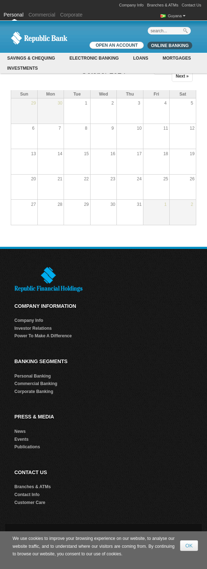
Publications (27, 446)
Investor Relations (33, 328)
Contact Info (27, 494)
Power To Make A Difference (43, 335)
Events (21, 439)
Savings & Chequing (31, 58)
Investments (22, 68)
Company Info (131, 5)
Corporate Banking (33, 391)
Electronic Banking (94, 58)
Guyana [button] (176, 16)
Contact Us (191, 5)
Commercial (41, 15)
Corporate (71, 15)
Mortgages (176, 58)
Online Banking (170, 45)
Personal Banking (32, 376)
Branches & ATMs (162, 5)
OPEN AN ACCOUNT (117, 45)
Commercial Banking (35, 383)
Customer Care (29, 502)
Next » (182, 76)
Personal (14, 15)
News (20, 431)
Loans (140, 58)
